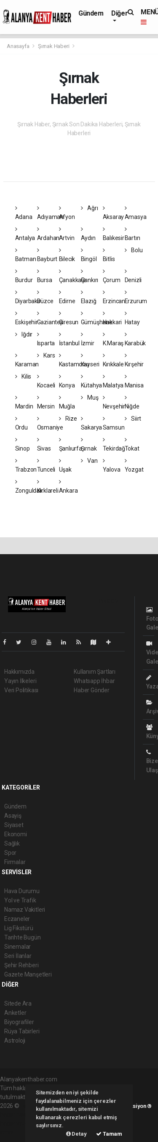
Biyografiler (19, 1022)
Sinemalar (17, 946)
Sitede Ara (18, 1003)
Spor (10, 852)
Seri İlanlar (18, 956)
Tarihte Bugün (22, 937)
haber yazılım (17, 1123)
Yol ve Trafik (20, 900)
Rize (68, 418)
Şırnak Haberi (54, 46)
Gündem (91, 13)
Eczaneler (17, 918)
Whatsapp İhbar (94, 681)
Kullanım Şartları (94, 671)
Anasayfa (18, 46)
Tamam (109, 1134)
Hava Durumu (22, 891)
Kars (46, 355)
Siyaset (14, 825)
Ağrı (89, 208)
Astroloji (14, 1040)
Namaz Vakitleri (24, 909)
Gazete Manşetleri (28, 974)
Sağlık (12, 843)
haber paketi (16, 1114)
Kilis (23, 376)
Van (89, 460)
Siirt (133, 418)
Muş (90, 397)
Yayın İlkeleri (20, 681)
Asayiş (12, 815)
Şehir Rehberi (21, 965)
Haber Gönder (92, 690)
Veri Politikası (21, 690)
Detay (76, 1134)
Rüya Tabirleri (21, 1031)
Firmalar (14, 862)
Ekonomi (15, 834)
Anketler (15, 1012)
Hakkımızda (19, 671)
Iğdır (24, 334)
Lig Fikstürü (18, 928)
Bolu (134, 250)
